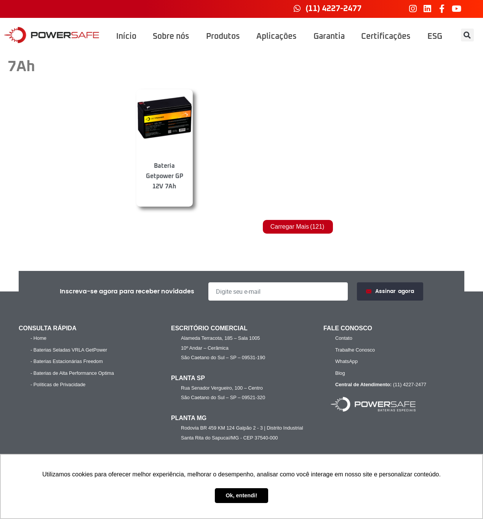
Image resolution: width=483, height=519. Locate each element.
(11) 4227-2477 (379, 385)
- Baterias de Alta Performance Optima (72, 373)
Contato (343, 338)
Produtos (223, 36)
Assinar (390, 291)
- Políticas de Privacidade (57, 384)
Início (126, 36)
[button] (467, 35)
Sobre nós (171, 36)
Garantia (329, 36)
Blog (340, 373)
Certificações (386, 36)
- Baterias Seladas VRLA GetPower (68, 350)
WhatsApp (346, 361)
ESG (434, 36)
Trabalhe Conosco (355, 350)
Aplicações (276, 36)
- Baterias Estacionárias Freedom (66, 361)
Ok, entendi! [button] (241, 495)
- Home (38, 338)
